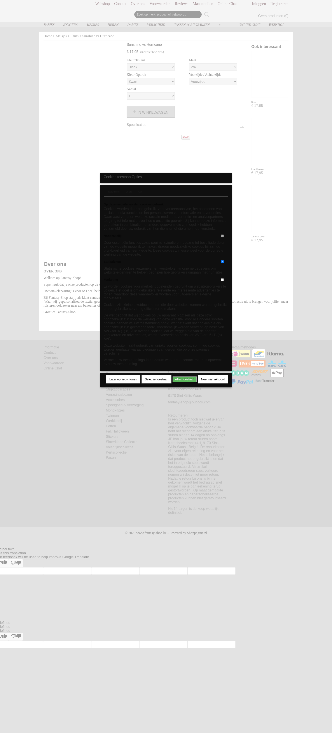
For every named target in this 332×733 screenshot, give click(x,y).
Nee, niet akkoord (213, 391)
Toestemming (113, 203)
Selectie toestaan (156, 391)
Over (140, 203)
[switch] (222, 247)
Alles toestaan (184, 391)
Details (129, 203)
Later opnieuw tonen (123, 391)
